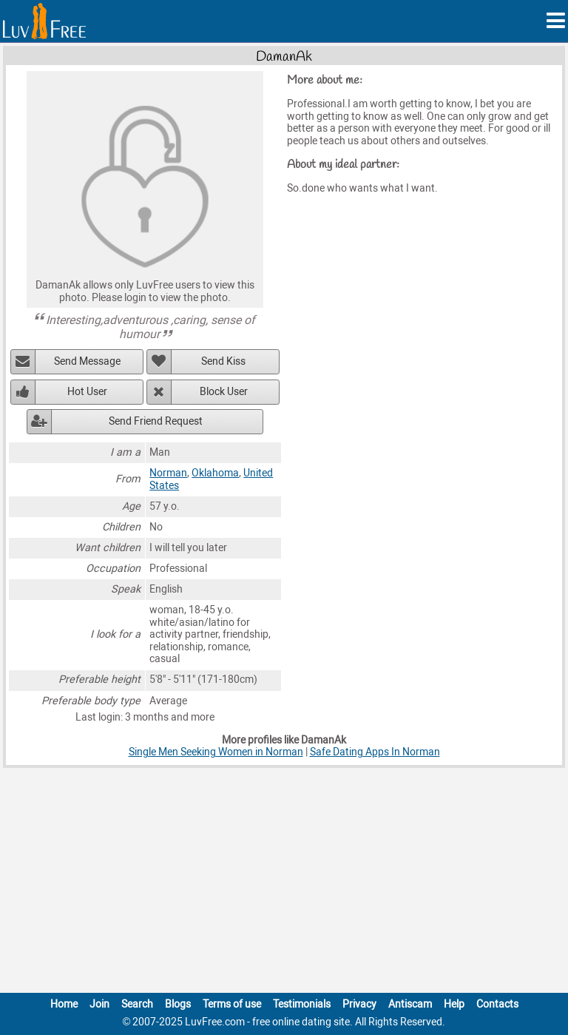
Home (64, 1004)
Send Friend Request (156, 421)
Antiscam (410, 1004)
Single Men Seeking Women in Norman (216, 752)
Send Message (87, 361)
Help (454, 1004)
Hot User (87, 391)
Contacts (497, 1004)
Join (99, 1004)
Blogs (178, 1004)
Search (137, 1004)
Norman (168, 473)
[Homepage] (44, 21)
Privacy (359, 1004)
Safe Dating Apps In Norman (375, 752)
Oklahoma (215, 473)
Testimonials (302, 1004)
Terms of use (232, 1004)
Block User (224, 391)
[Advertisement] (284, 883)
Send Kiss (223, 361)
